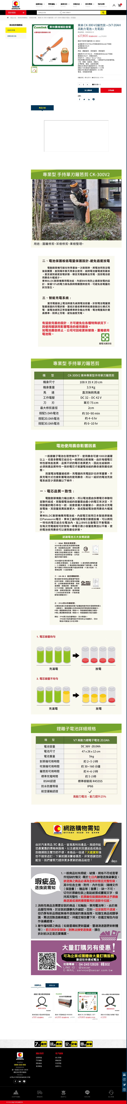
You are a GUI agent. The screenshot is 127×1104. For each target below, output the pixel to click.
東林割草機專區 (22, 17)
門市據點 (39, 1060)
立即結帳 (111, 90)
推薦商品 (37, 985)
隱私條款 (39, 1063)
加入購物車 (88, 90)
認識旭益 (39, 1057)
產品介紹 (13, 17)
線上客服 (58, 1057)
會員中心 (58, 1066)
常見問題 (58, 1063)
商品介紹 (42, 108)
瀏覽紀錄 (52, 985)
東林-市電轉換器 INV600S (63, 1014)
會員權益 (39, 1066)
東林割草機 (32, 17)
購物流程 (58, 1060)
